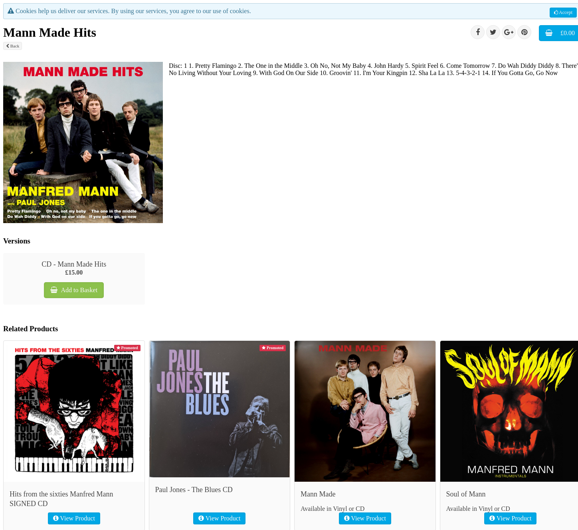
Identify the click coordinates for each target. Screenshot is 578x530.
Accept (563, 12)
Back (12, 46)
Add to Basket (73, 290)
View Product (74, 518)
